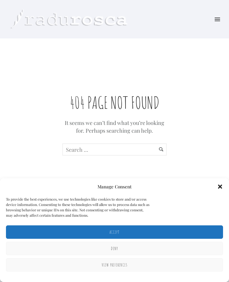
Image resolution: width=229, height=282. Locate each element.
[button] (220, 187)
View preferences (115, 265)
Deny (114, 248)
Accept (114, 232)
